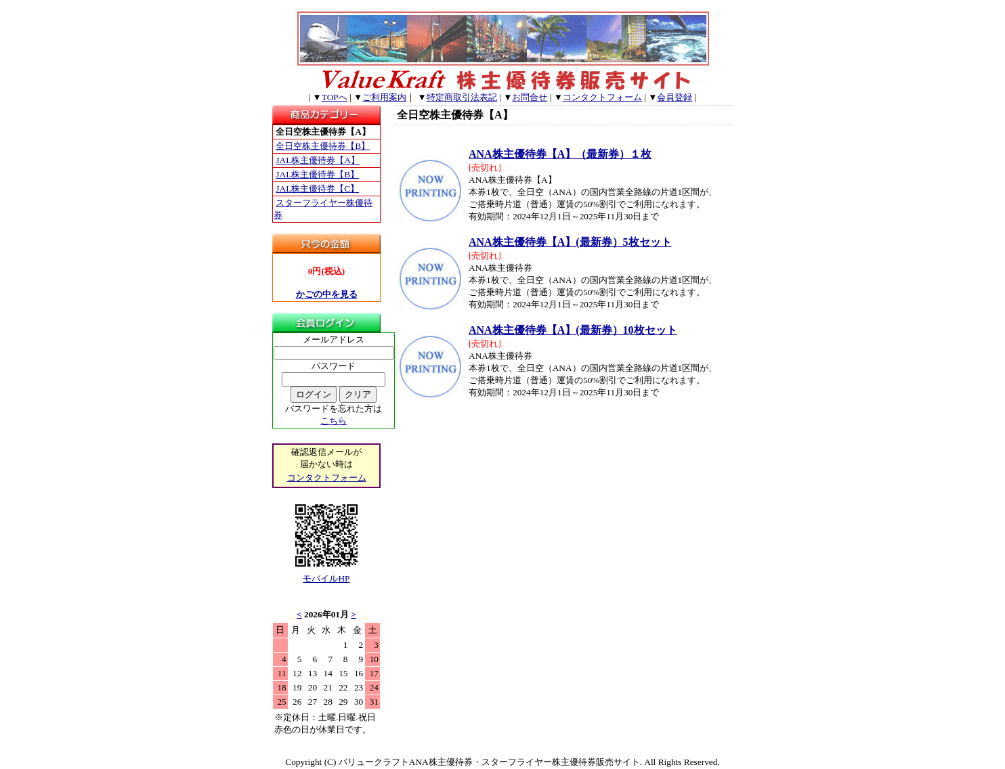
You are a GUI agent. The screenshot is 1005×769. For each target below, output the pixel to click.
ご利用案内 (384, 97)
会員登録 (674, 97)
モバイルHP (326, 578)
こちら (333, 421)
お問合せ (529, 97)
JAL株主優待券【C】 (317, 188)
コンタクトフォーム (602, 97)
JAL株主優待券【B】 (317, 174)
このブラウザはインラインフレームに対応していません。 (326, 681)
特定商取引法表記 (462, 97)
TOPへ (334, 97)
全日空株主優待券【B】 (323, 146)
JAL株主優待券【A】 (318, 160)
